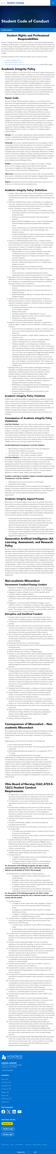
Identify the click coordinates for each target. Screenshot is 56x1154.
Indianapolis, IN (6, 1099)
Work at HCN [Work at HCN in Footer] (37, 1144)
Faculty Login (8, 1134)
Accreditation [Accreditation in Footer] (19, 1144)
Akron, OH (4, 1079)
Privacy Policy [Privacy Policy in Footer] (5, 1144)
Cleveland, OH (6, 1086)
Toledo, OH (5, 1102)
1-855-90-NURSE (7, 1070)
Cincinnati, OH (6, 1082)
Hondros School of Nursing (12, 1057)
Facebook (3, 1112)
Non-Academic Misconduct (14, 62)
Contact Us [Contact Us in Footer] (28, 1144)
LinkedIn (14, 1112)
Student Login (8, 1129)
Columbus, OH (6, 1089)
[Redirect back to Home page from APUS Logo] (3, 3)
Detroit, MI (4, 1095)
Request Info (7, 1123)
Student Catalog (15, 3)
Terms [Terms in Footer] (12, 1144)
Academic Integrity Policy (13, 60)
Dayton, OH (5, 1092)
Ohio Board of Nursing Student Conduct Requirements (22, 64)
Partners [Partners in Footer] (44, 1144)
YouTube (19, 1112)
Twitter (9, 1112)
